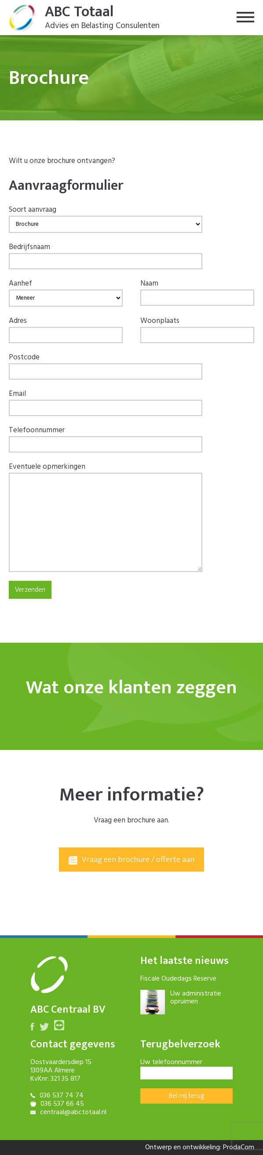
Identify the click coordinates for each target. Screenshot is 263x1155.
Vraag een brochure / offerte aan (131, 859)
